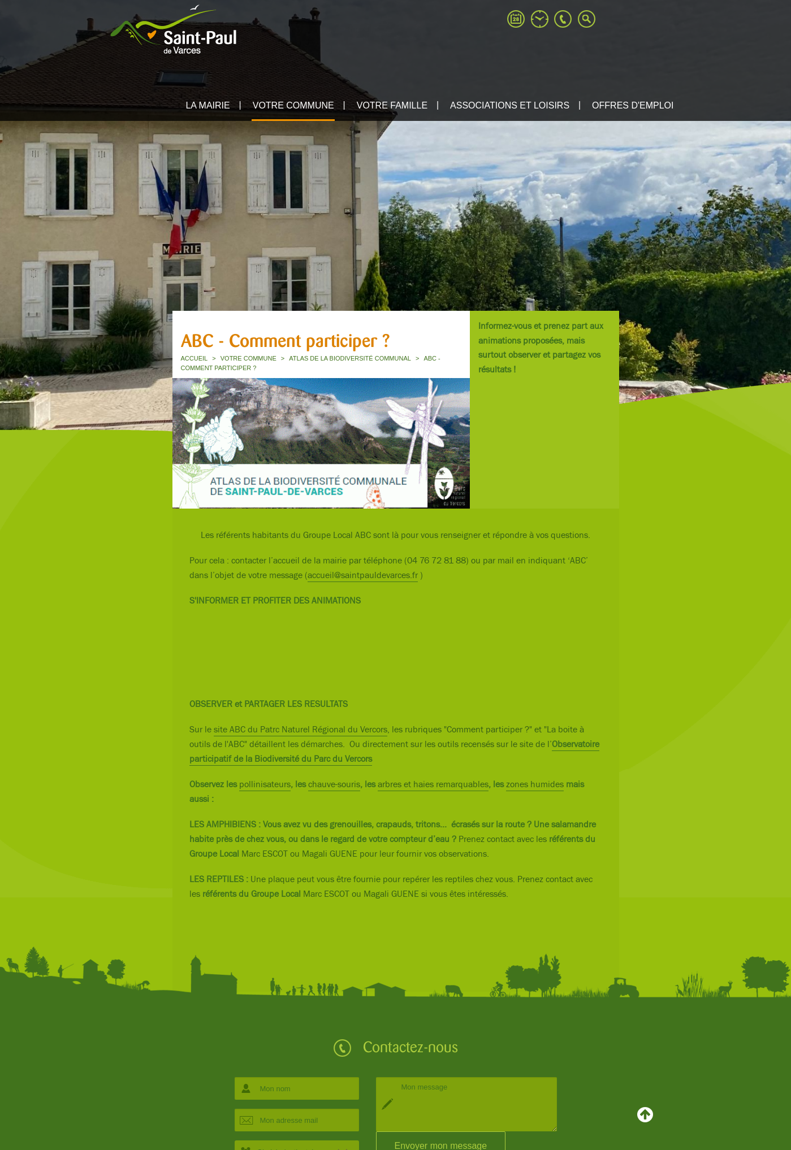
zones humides (535, 785)
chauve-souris (334, 785)
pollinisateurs (265, 785)
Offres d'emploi (632, 105)
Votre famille (392, 105)
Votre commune (293, 105)
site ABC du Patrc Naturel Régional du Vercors (300, 730)
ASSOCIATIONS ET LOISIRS (509, 105)
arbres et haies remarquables (433, 785)
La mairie (207, 105)
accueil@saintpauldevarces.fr (363, 575)
